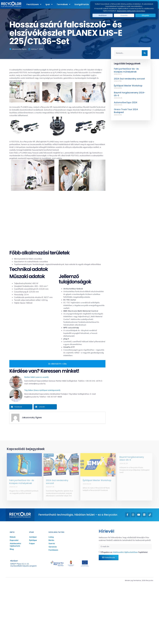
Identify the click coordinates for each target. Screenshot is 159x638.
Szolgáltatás (83, 4)
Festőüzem (34, 4)
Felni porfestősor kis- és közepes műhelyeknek (126, 70)
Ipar (49, 4)
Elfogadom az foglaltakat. (124, 552)
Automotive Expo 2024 (125, 102)
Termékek (63, 4)
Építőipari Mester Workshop (128, 85)
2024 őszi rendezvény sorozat (129, 78)
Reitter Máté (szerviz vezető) (36, 377)
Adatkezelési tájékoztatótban (125, 552)
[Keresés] (145, 53)
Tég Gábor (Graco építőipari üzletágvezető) (42, 390)
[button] (21, 406)
